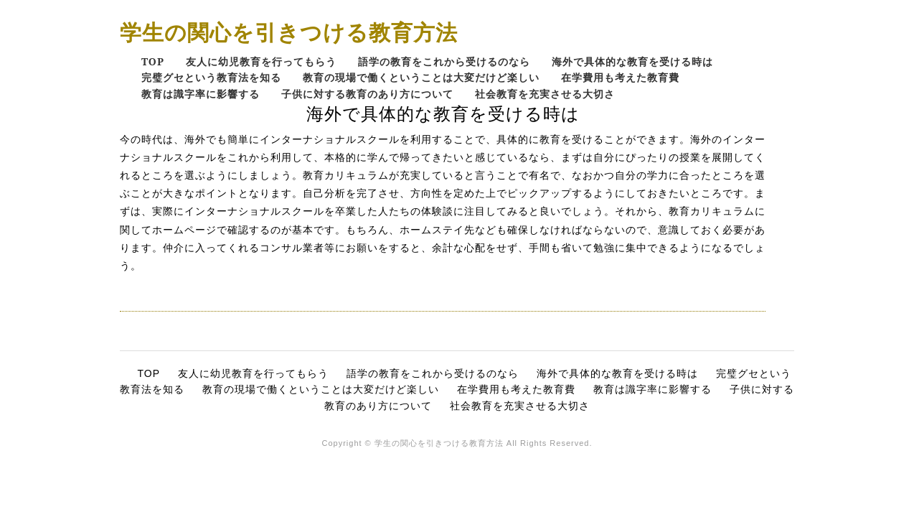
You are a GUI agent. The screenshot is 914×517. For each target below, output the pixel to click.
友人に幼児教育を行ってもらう (261, 61)
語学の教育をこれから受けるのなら (444, 61)
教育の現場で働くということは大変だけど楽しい (421, 77)
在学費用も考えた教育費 (620, 77)
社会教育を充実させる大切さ (545, 94)
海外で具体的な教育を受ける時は (632, 61)
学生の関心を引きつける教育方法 (289, 32)
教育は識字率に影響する (200, 94)
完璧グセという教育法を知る (211, 77)
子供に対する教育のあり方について (367, 94)
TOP (152, 61)
